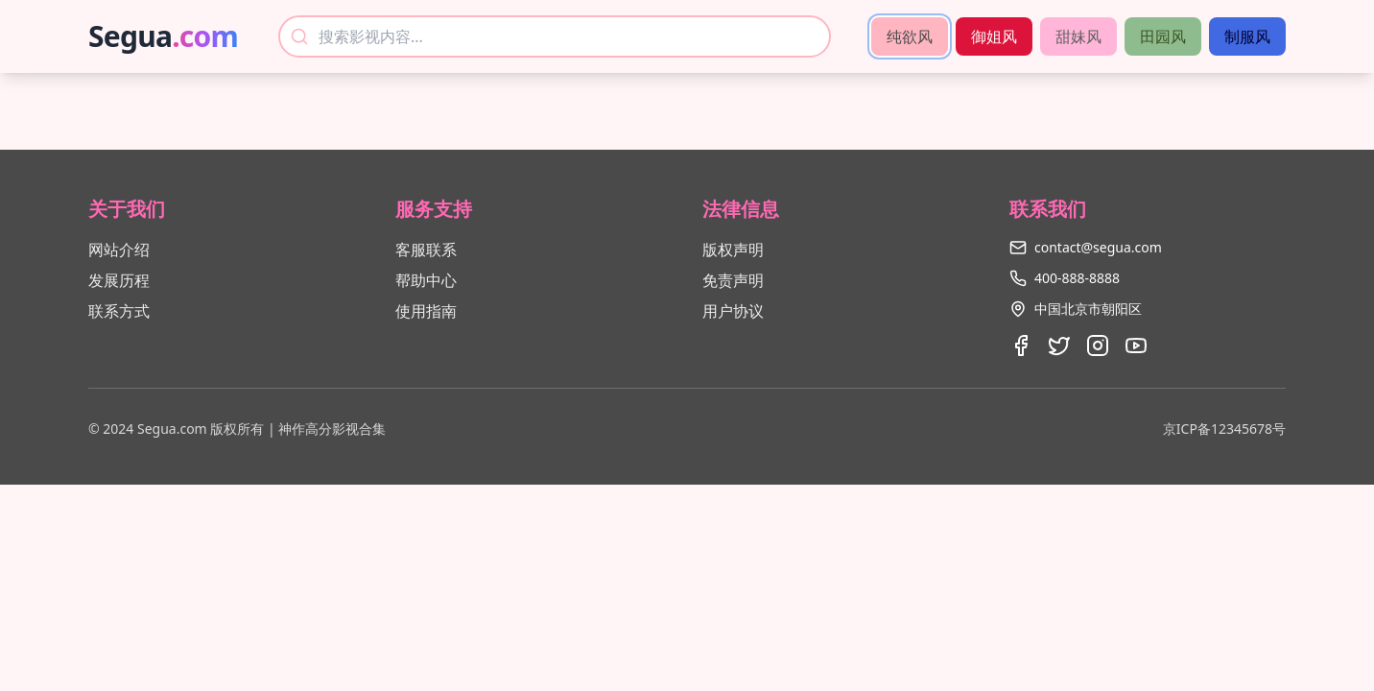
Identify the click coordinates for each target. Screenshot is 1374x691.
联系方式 (119, 311)
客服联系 (426, 249)
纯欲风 (910, 36)
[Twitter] (1059, 345)
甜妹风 (1078, 36)
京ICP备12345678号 (1224, 428)
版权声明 (733, 249)
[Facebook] (1020, 345)
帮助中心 (426, 280)
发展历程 (119, 280)
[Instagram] (1097, 345)
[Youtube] (1136, 345)
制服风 (1247, 36)
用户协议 (733, 311)
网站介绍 (119, 249)
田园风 (1163, 36)
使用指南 (426, 311)
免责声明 (733, 280)
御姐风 (994, 36)
